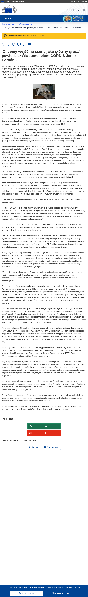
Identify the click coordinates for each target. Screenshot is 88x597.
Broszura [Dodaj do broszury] (34, 447)
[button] (72, 10)
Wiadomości (24, 24)
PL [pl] (29, 44)
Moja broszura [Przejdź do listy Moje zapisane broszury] (51, 447)
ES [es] (14, 44)
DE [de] (3, 44)
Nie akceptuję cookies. (61, 593)
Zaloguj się (66, 10)
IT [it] (24, 44)
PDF (46, 433)
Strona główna (8, 24)
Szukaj (78, 10)
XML (46, 426)
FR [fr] (19, 44)
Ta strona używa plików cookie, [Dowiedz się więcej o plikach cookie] (20, 587)
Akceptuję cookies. (26, 593)
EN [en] (9, 44)
